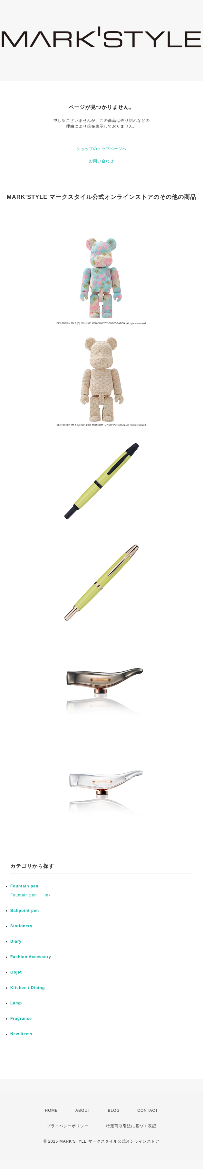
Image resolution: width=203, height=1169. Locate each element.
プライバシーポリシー (68, 1126)
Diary (16, 941)
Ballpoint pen (24, 910)
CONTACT (147, 1110)
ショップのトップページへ (101, 149)
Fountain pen (24, 886)
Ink (47, 895)
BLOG (114, 1110)
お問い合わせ (101, 161)
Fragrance (21, 1018)
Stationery (21, 926)
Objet (16, 972)
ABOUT (82, 1110)
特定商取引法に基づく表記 (131, 1126)
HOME (51, 1110)
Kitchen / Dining (27, 987)
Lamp (16, 1003)
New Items (21, 1034)
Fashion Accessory (30, 957)
